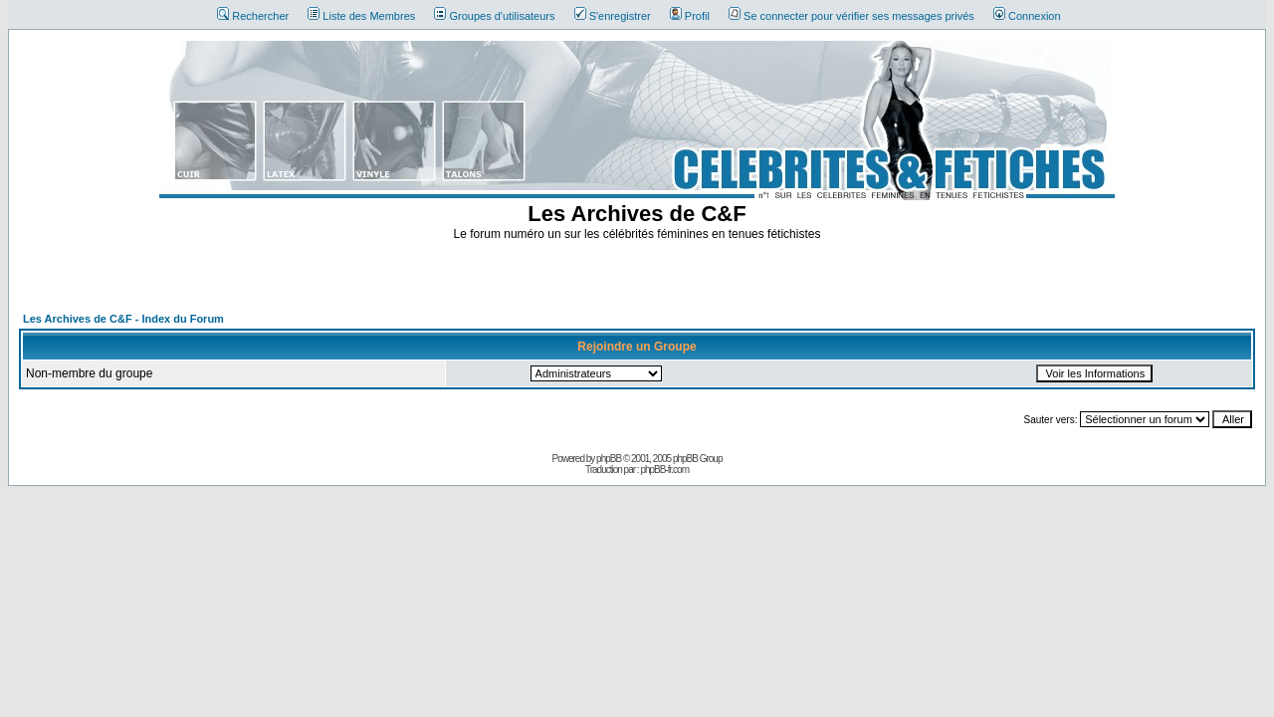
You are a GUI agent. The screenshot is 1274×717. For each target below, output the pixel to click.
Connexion (1027, 16)
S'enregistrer (612, 16)
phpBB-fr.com (664, 469)
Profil (690, 16)
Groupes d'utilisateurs (494, 16)
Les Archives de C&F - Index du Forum (123, 319)
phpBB (608, 458)
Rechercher (253, 16)
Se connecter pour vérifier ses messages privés (851, 16)
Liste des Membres (361, 16)
